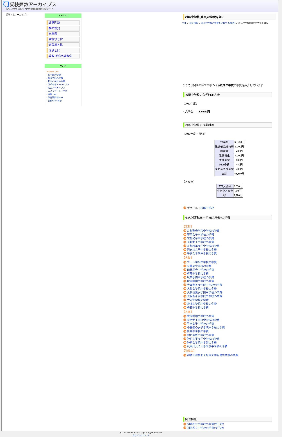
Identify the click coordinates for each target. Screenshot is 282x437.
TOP (184, 23)
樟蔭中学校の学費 (198, 273)
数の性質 (54, 28)
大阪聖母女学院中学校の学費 (204, 296)
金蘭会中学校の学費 (199, 266)
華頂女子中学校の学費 (200, 234)
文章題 (53, 33)
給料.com (52, 94)
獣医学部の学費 (55, 78)
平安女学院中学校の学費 (202, 253)
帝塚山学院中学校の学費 (202, 303)
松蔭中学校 (207, 207)
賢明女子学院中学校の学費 (203, 319)
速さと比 (54, 50)
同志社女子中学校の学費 (202, 249)
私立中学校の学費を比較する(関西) (218, 23)
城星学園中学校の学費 (200, 277)
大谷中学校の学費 (198, 300)
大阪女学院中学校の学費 (202, 288)
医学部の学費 (54, 75)
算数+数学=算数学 (60, 55)
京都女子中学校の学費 (200, 242)
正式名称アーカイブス (58, 84)
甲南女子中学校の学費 (200, 323)
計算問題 (54, 22)
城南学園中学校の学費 (200, 281)
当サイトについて (141, 435)
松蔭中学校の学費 (198, 331)
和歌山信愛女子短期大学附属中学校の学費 (212, 355)
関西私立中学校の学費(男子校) (205, 424)
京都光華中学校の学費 (200, 238)
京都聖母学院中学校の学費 (203, 230)
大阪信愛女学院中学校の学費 (204, 292)
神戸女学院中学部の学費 (202, 342)
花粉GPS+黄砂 (55, 100)
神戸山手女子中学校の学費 (203, 338)
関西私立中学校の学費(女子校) (205, 427)
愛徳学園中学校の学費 (200, 316)
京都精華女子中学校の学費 (203, 245)
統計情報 (194, 23)
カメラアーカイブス (57, 91)
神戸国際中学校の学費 (200, 335)
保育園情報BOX (55, 97)
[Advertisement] (229, 54)
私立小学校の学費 (56, 81)
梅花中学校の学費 (198, 307)
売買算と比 (56, 44)
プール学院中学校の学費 (202, 262)
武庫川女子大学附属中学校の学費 (207, 346)
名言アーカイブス (56, 88)
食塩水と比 (56, 39)
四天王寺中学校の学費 (200, 269)
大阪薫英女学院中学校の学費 (204, 284)
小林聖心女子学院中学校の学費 (206, 327)
